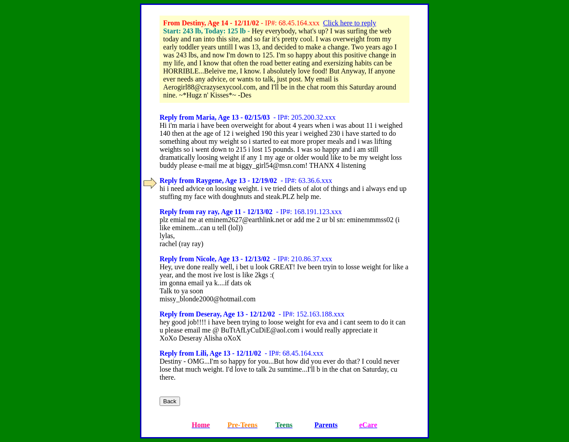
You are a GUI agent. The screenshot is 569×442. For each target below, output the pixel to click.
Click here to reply (350, 23)
